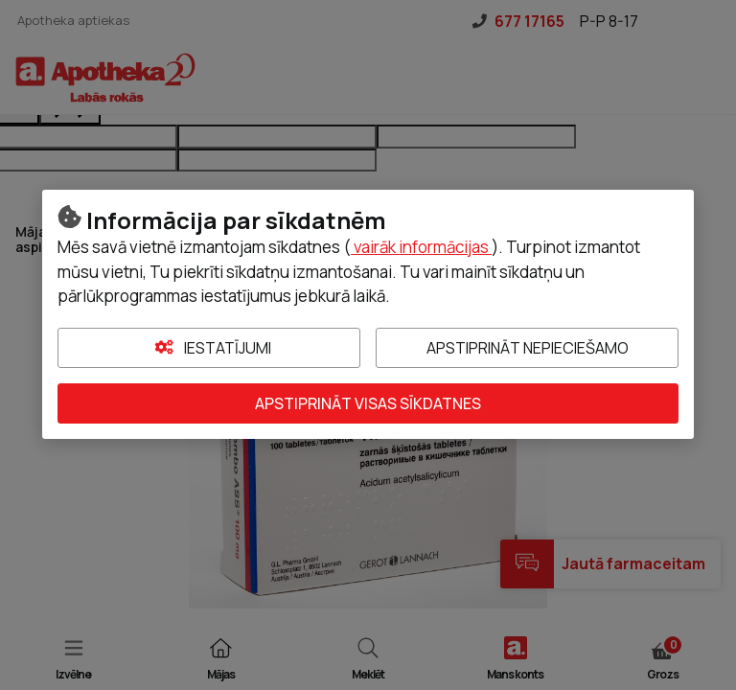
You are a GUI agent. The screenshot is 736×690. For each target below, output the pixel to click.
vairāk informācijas (421, 247)
